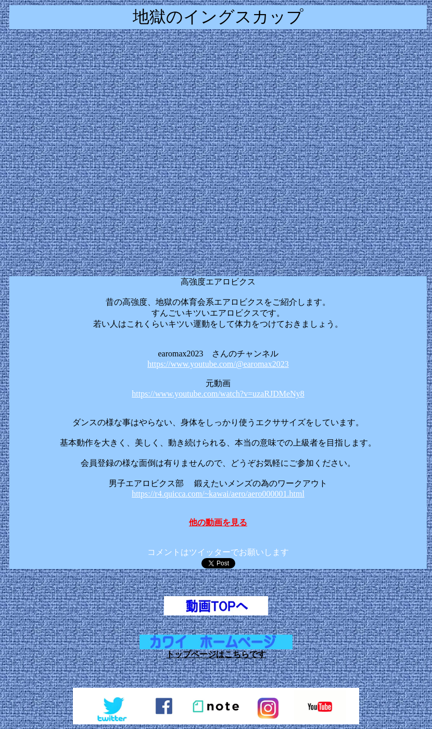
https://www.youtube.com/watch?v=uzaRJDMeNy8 (218, 393)
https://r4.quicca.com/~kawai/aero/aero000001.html (218, 493)
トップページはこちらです (216, 654)
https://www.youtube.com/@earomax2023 (217, 364)
